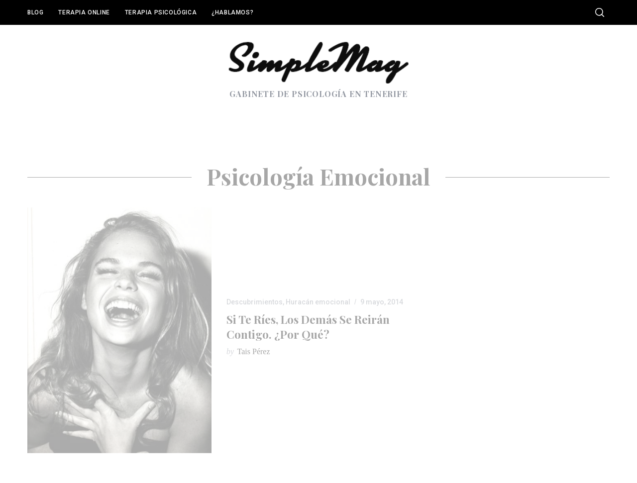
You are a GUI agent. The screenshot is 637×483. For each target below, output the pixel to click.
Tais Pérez (253, 351)
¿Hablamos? (232, 12)
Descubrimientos (254, 302)
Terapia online (83, 12)
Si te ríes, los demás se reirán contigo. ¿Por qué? (308, 326)
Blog (35, 12)
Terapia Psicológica (161, 12)
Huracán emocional (318, 302)
